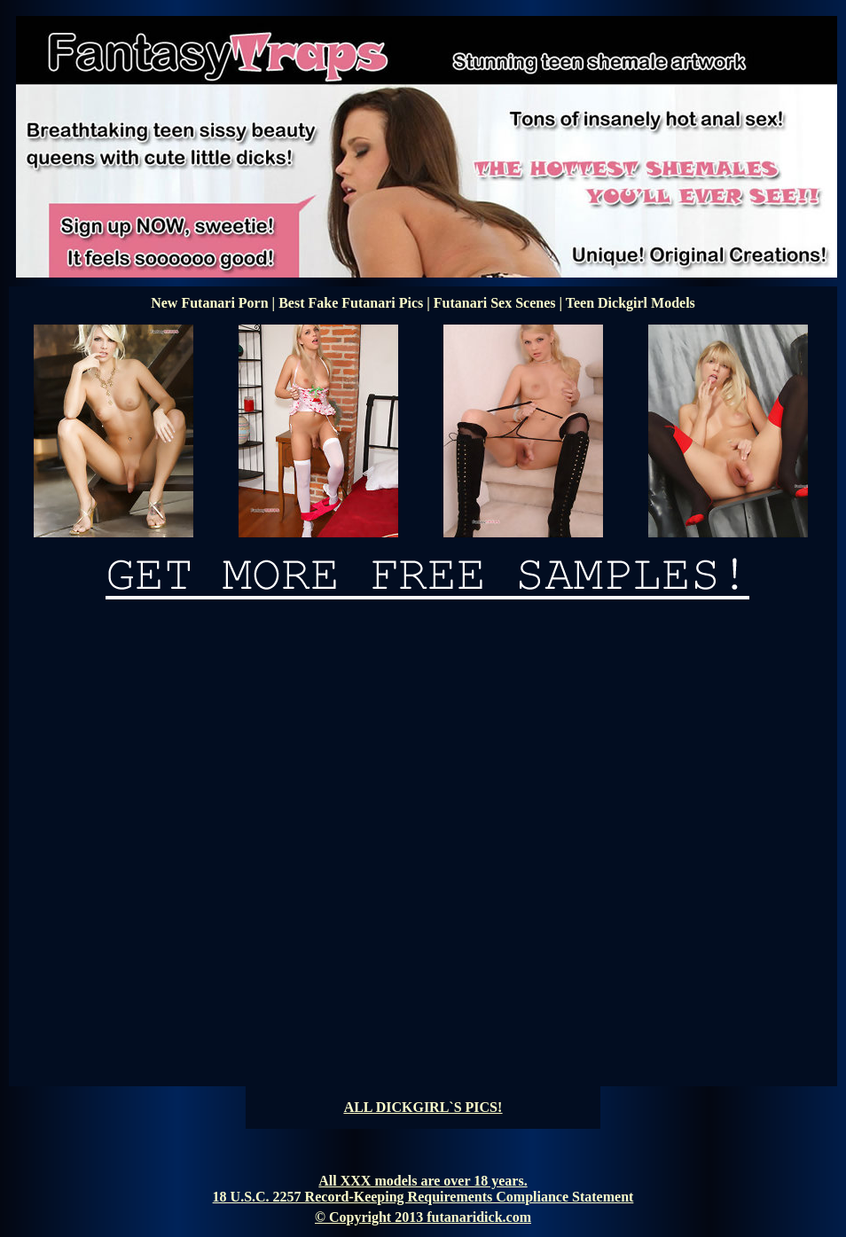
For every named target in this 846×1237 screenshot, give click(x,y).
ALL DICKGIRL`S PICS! (423, 1107)
